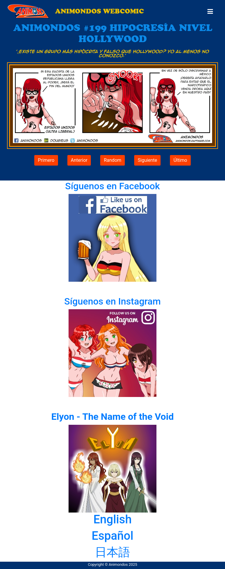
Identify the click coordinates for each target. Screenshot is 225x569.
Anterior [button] (79, 160)
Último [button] (180, 160)
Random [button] (112, 160)
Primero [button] (46, 160)
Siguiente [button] (147, 160)
